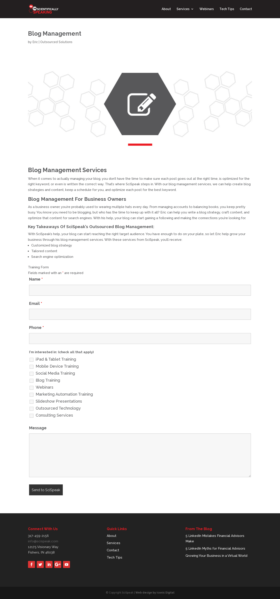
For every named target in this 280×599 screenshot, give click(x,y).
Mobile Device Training (57, 366)
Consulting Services (54, 415)
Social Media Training (55, 373)
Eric (35, 42)
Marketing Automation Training (64, 394)
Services (183, 9)
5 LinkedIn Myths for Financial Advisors (215, 548)
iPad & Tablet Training (56, 359)
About (166, 9)
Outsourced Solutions (56, 42)
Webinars (207, 9)
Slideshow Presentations (59, 401)
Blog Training (48, 380)
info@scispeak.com (43, 541)
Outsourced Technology (58, 408)
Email (35, 303)
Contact (246, 9)
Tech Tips (226, 9)
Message (38, 428)
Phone (36, 327)
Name (36, 279)
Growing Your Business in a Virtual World (216, 556)
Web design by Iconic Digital (154, 592)
